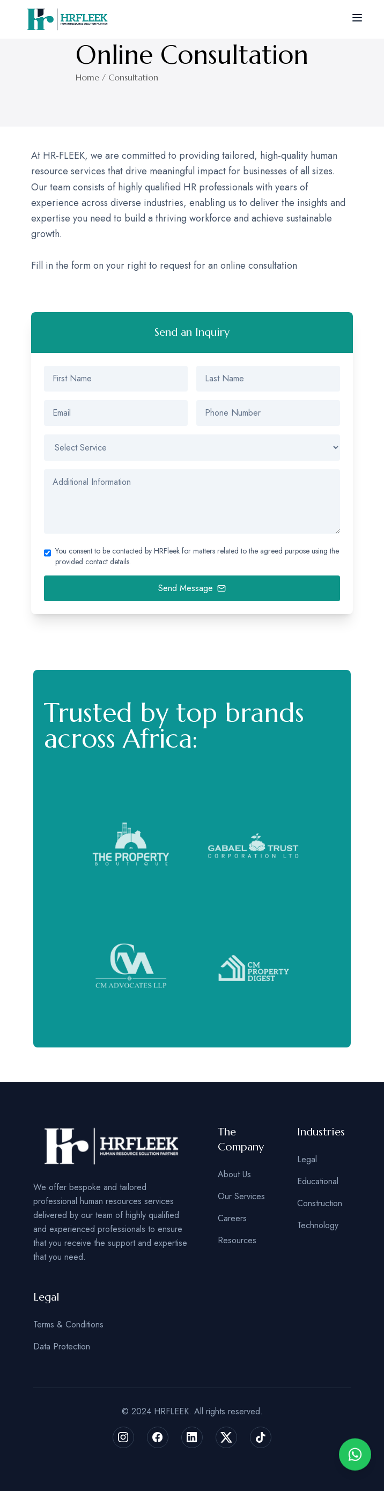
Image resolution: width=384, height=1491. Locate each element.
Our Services (241, 1196)
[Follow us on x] (226, 1437)
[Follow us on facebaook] (157, 1437)
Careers (232, 1218)
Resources (237, 1240)
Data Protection (61, 1346)
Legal (307, 1159)
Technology (317, 1225)
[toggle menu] (357, 17)
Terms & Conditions (68, 1324)
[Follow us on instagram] (123, 1437)
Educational (317, 1181)
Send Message (192, 588)
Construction (319, 1203)
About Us (234, 1174)
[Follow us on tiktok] (260, 1437)
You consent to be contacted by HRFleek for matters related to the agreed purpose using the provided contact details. (197, 556)
